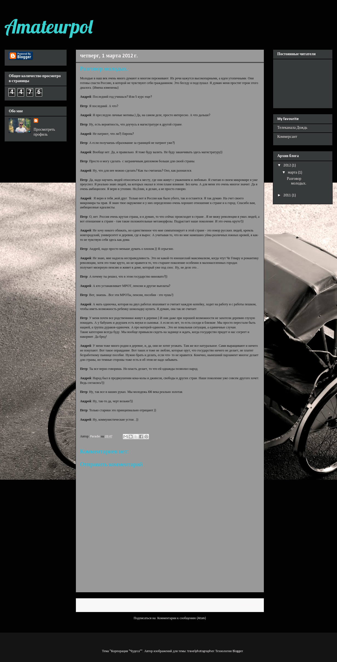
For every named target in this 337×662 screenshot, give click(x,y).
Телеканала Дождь (292, 128)
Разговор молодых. (296, 181)
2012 (287, 165)
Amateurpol (48, 26)
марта (293, 173)
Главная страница (159, 605)
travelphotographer (200, 651)
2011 (287, 195)
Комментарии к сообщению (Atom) (181, 618)
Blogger (238, 651)
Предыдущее (249, 605)
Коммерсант (287, 137)
